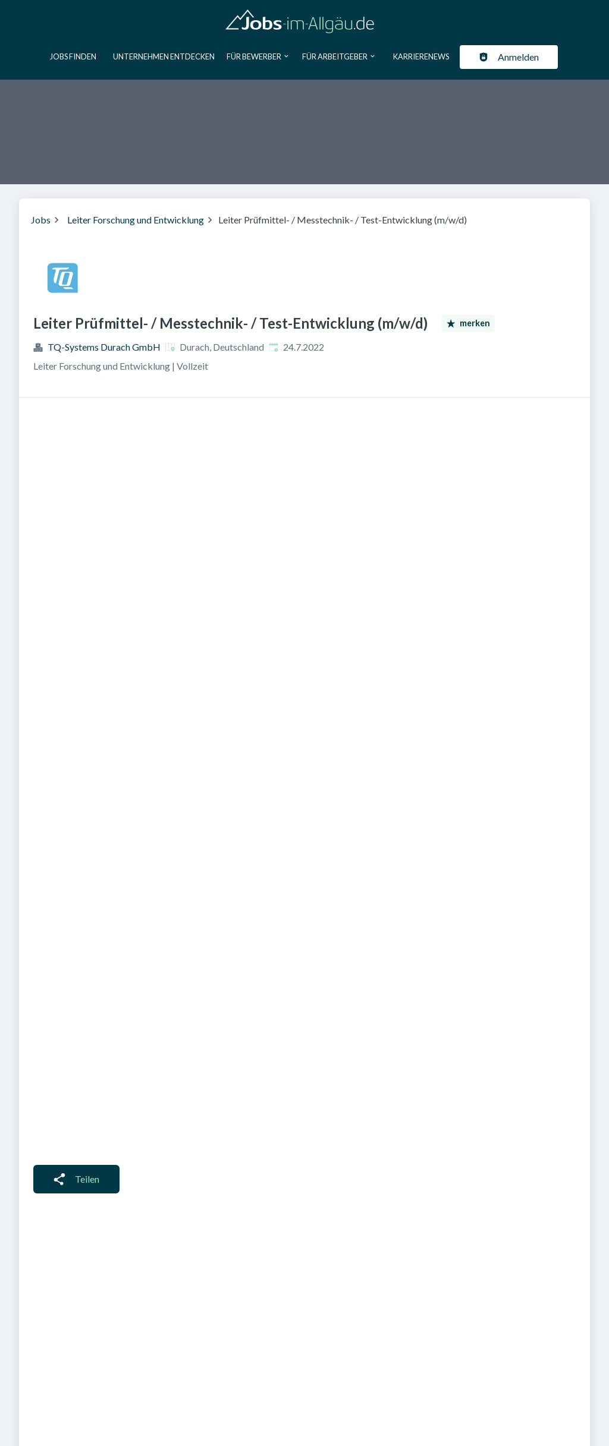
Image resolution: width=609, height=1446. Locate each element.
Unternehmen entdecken (164, 56)
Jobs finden (73, 56)
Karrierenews (421, 56)
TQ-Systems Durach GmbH (104, 346)
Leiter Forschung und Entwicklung (135, 219)
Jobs (41, 219)
